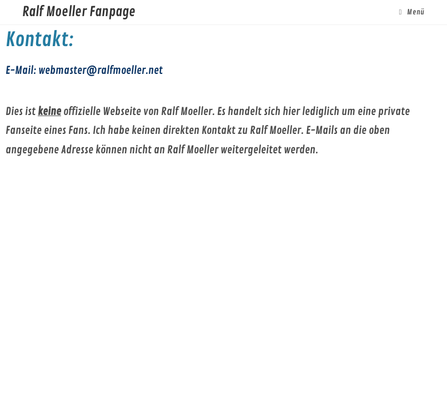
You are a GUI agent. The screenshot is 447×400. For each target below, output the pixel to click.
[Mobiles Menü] (411, 12)
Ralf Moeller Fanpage (78, 11)
